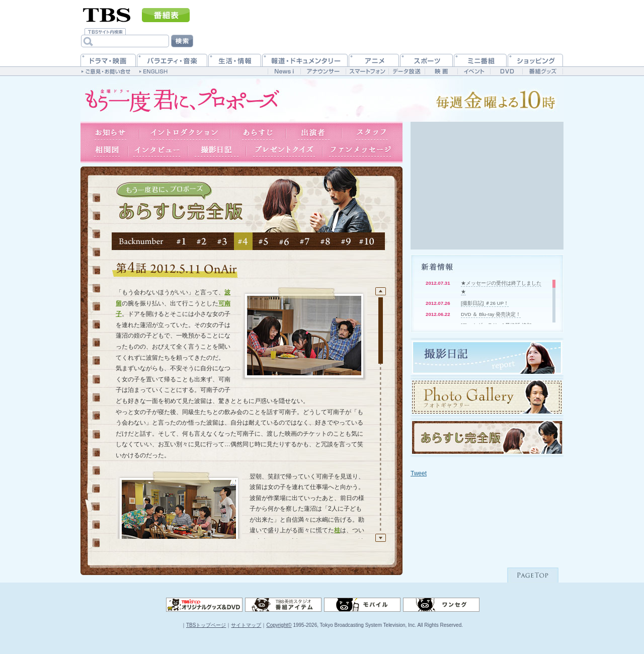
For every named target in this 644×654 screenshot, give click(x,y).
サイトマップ (246, 625)
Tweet (419, 473)
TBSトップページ (206, 625)
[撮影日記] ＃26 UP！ (485, 303)
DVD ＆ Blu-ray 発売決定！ (491, 314)
